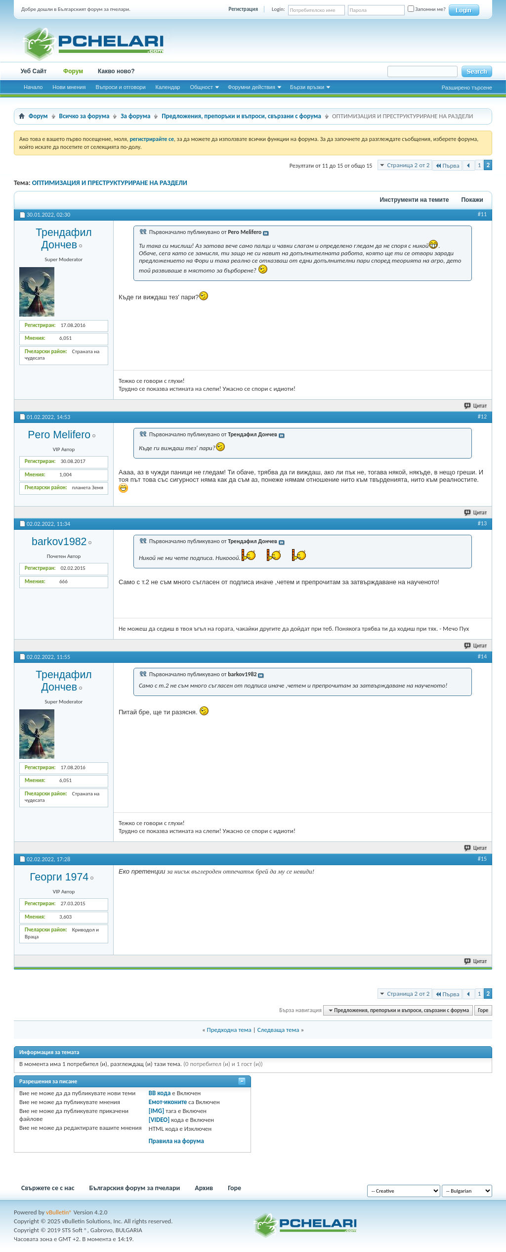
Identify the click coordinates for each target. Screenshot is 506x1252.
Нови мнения (68, 87)
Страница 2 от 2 (408, 165)
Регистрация (243, 9)
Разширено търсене (467, 88)
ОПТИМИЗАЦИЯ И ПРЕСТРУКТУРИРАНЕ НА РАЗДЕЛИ (109, 183)
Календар (168, 87)
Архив (204, 1188)
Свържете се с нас (48, 1188)
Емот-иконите (168, 1102)
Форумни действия (251, 87)
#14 (482, 656)
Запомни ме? (427, 9)
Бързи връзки (307, 87)
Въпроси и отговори (120, 87)
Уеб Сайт (34, 71)
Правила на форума (176, 1141)
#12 (482, 416)
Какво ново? (116, 71)
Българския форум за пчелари (134, 1188)
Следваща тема (278, 1029)
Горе (483, 1010)
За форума (135, 116)
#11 (482, 214)
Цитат (476, 406)
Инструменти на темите (414, 199)
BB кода (160, 1093)
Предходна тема (229, 1029)
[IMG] (157, 1110)
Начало (33, 87)
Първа (447, 165)
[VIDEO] (159, 1119)
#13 (482, 523)
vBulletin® (59, 1212)
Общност (201, 87)
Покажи (472, 199)
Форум (73, 71)
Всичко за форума (84, 116)
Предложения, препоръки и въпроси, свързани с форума (241, 116)
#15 (482, 858)
